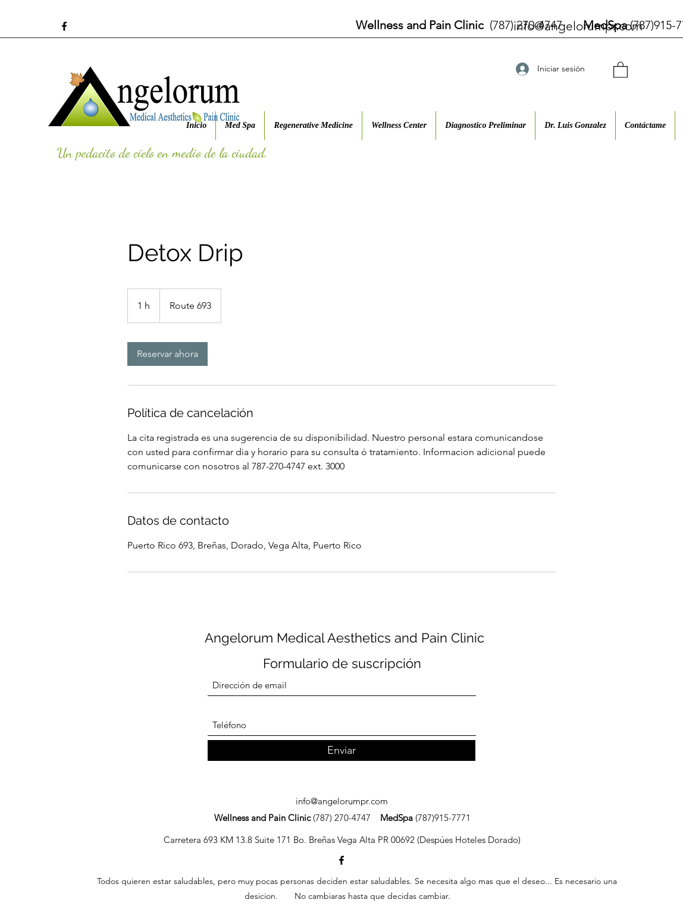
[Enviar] (341, 750)
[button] (620, 69)
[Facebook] (64, 26)
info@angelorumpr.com (578, 25)
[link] (167, 354)
